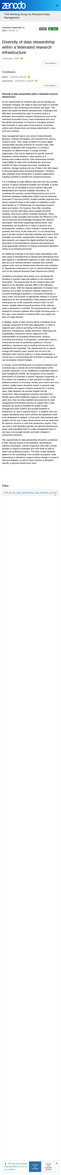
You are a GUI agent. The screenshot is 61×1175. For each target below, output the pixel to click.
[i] (42, 168)
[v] (36, 411)
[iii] (32, 354)
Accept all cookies (35, 1167)
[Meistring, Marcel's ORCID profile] (28, 77)
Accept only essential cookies (48, 1167)
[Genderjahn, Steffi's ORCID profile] (21, 58)
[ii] (46, 237)
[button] (30, 492)
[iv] (48, 397)
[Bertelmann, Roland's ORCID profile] (35, 81)
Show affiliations (50, 63)
